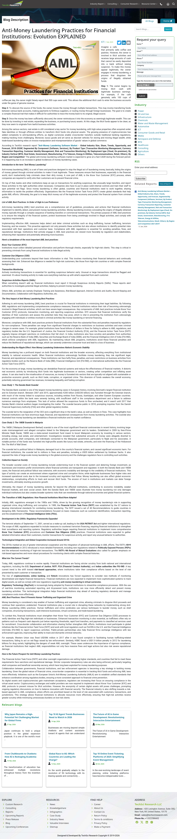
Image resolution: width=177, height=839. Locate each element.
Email (139, 51)
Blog (6, 823)
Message (140, 72)
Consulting (112, 4)
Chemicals (143, 120)
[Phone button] (160, 4)
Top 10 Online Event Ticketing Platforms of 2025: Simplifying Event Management (108, 756)
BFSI (140, 142)
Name (140, 44)
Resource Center (149, 4)
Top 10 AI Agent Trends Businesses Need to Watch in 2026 (66, 716)
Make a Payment (100, 826)
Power (141, 111)
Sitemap (52, 826)
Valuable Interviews (57, 823)
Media (141, 135)
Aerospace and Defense (149, 138)
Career (96, 804)
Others (141, 154)
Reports (7, 811)
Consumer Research (129, 4)
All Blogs (149, 21)
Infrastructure (144, 117)
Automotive (143, 126)
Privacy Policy (99, 823)
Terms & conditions (102, 819)
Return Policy (99, 815)
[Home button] (167, 4)
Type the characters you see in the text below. (154, 81)
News (50, 804)
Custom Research (12, 804)
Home (167, 21)
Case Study (53, 815)
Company (140, 65)
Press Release (10, 819)
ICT (139, 129)
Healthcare (143, 145)
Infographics (54, 811)
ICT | (107, 42)
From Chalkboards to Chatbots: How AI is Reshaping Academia (21, 755)
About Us (97, 808)
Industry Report (97, 4)
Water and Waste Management (153, 123)
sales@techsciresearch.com (154, 815)
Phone (140, 58)
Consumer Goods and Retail (151, 132)
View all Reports (165, 184)
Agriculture (143, 151)
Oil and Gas (143, 114)
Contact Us (98, 811)
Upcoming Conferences (15, 826)
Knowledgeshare (56, 808)
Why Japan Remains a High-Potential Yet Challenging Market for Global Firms (22, 717)
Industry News (55, 819)
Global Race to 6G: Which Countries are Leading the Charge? (62, 756)
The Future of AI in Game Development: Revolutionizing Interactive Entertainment (108, 717)
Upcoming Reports (13, 815)
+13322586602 (152, 818)
